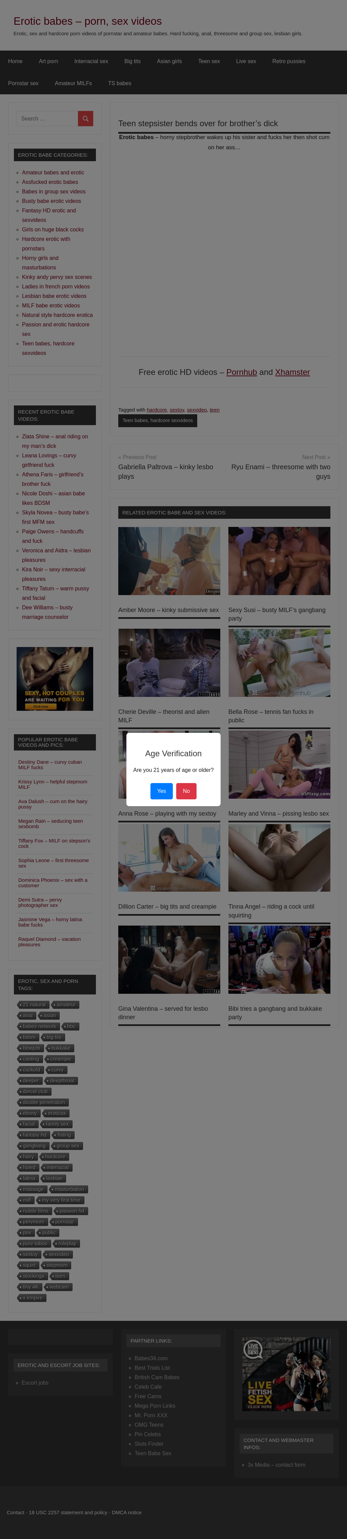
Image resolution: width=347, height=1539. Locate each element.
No (186, 791)
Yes (161, 791)
